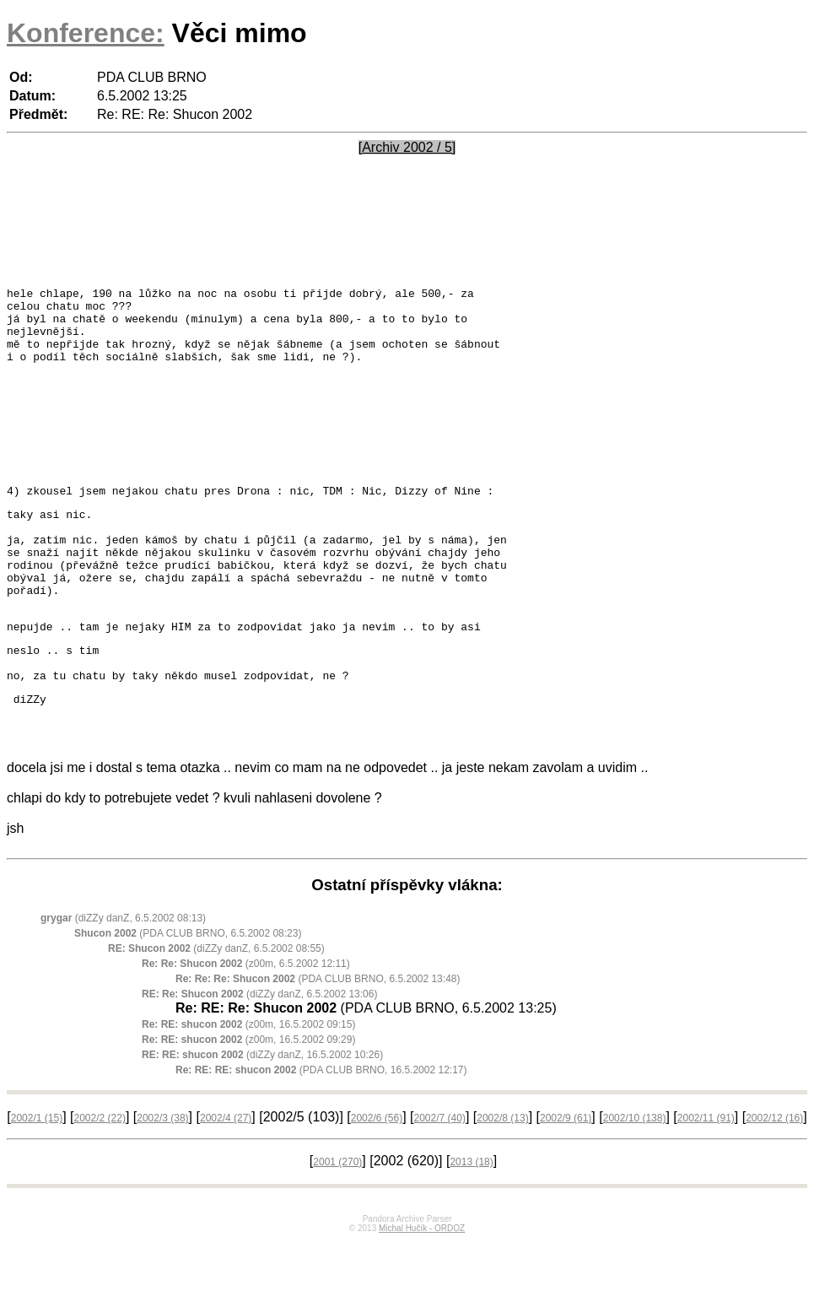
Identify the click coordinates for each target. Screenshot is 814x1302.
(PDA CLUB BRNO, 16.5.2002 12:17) (320, 1131)
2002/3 (162, 1179)
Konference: (85, 33)
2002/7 (440, 1179)
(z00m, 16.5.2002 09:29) (248, 1100)
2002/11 (706, 1179)
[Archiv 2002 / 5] (407, 147)
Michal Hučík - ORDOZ (422, 1289)
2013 (471, 1223)
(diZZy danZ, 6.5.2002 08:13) (123, 979)
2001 (337, 1223)
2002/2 (99, 1179)
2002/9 (565, 1179)
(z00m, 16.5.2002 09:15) (248, 1085)
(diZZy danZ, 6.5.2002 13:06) (259, 1055)
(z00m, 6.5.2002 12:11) (246, 1024)
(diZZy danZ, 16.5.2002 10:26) (262, 1115)
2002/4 (225, 1179)
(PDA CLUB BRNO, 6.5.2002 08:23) (187, 994)
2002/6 (376, 1179)
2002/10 (634, 1179)
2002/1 (36, 1179)
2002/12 (774, 1179)
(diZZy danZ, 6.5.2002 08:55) (216, 1009)
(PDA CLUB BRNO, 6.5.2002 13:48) (317, 1039)
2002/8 (502, 1179)
